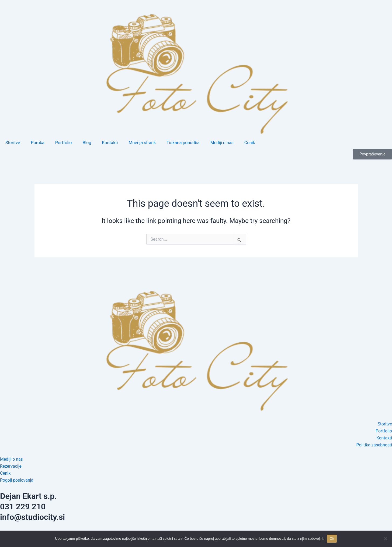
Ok (331, 539)
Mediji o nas (222, 142)
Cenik (249, 142)
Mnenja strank (142, 142)
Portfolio (63, 142)
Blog (86, 142)
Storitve (12, 142)
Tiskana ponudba (183, 142)
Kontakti (110, 142)
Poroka (37, 142)
